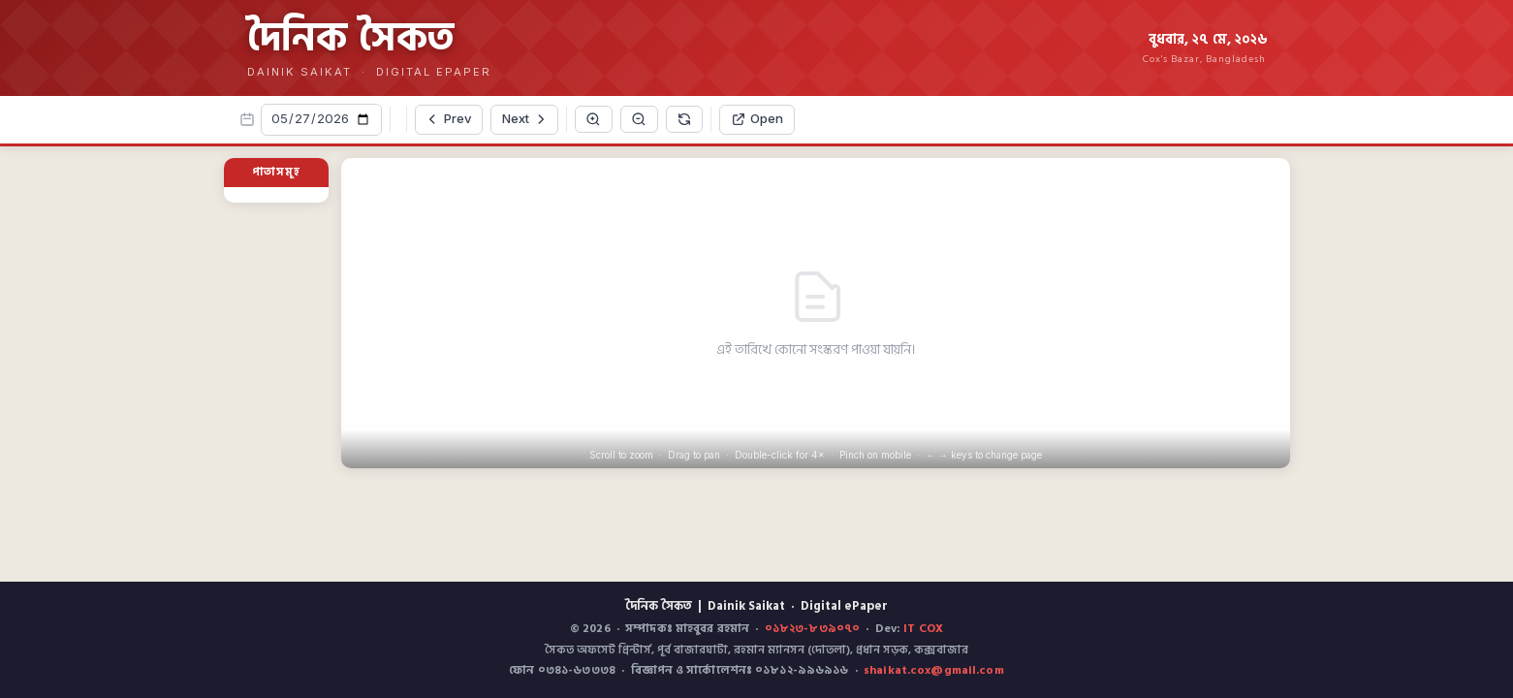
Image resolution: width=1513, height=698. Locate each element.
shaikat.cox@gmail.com (934, 670)
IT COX (923, 628)
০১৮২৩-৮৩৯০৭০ (812, 628)
